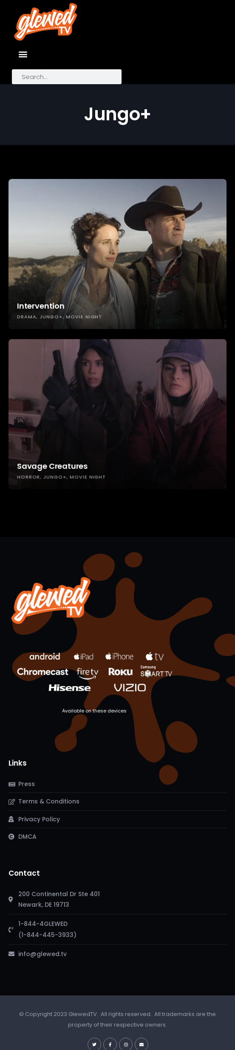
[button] (23, 54)
